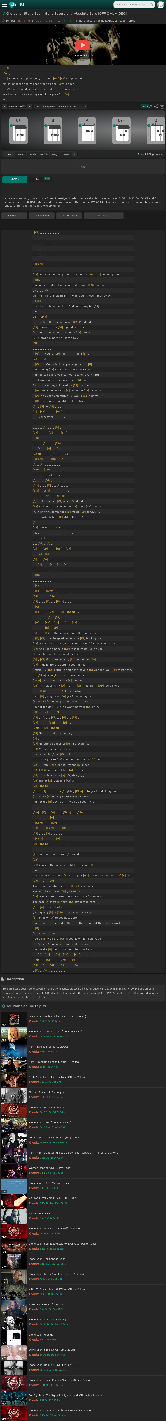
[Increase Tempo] (29, 106)
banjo (55, 154)
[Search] (152, 4)
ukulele (32, 154)
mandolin (43, 154)
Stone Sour (33, 13)
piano (21, 154)
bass (66, 154)
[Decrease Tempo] (4, 106)
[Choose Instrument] (74, 154)
